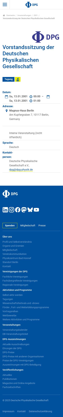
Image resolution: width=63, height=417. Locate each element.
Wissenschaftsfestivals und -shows (21, 303)
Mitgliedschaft (27, 225)
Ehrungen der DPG (12, 348)
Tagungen (8, 299)
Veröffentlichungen (13, 369)
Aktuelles (7, 375)
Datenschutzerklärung (40, 411)
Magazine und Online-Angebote (19, 383)
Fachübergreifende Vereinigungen (20, 280)
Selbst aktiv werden (13, 295)
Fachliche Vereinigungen (15, 276)
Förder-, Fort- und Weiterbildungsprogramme (26, 307)
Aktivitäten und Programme (17, 290)
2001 (36, 15)
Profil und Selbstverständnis (17, 241)
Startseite (9, 15)
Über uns (7, 236)
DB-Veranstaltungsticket (15, 334)
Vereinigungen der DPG (15, 271)
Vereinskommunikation (15, 254)
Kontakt (7, 266)
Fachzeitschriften (12, 387)
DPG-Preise (8, 352)
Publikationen (10, 379)
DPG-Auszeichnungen (14, 339)
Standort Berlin (10, 262)
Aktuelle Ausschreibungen (16, 344)
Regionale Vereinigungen (15, 285)
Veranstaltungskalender (15, 329)
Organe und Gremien (13, 245)
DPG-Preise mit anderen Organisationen (23, 356)
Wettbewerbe (9, 315)
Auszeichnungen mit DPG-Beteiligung (22, 364)
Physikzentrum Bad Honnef (17, 258)
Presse (42, 225)
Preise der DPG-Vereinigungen (18, 360)
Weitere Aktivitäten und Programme (21, 319)
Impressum (8, 411)
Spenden (10, 225)
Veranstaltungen (24, 15)
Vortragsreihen (10, 311)
